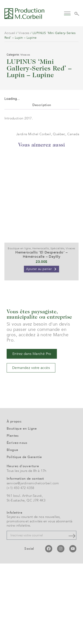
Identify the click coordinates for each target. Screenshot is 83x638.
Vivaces (23, 33)
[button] (67, 13)
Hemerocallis (40, 323)
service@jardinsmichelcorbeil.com (33, 557)
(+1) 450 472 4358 (20, 562)
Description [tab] (41, 179)
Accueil (9, 33)
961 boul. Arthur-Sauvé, (25, 570)
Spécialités (57, 323)
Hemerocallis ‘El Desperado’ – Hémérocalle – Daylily (41, 329)
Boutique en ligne (19, 323)
